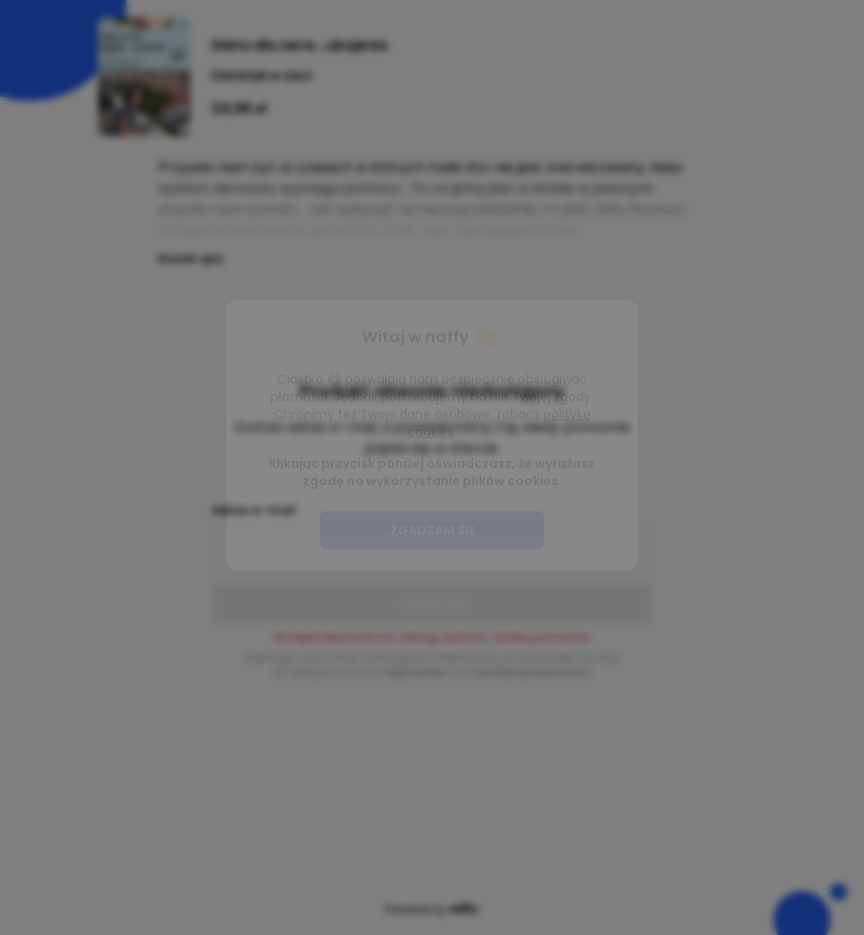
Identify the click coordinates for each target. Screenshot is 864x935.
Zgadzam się (432, 562)
